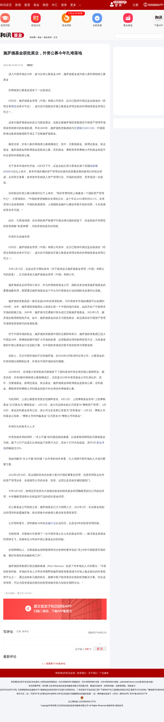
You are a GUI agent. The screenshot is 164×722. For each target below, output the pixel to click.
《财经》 (29, 65)
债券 (64, 5)
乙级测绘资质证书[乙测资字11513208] (129, 690)
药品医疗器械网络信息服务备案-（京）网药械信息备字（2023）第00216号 (96, 694)
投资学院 (5, 20)
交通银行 (79, 128)
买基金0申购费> (76, 13)
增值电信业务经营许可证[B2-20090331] (57, 690)
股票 (27, 5)
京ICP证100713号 (8, 690)
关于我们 (92, 673)
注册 (135, 5)
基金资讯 (48, 37)
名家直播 (97, 20)
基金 (36, 5)
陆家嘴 (94, 166)
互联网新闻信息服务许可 (29, 690)
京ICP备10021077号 (138, 694)
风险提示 (131, 686)
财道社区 (36, 20)
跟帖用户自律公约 (97, 632)
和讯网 (33, 37)
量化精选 (128, 20)
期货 (46, 5)
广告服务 (104, 673)
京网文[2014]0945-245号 (51, 694)
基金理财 (67, 20)
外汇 (55, 5)
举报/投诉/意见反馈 (65, 673)
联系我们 (81, 673)
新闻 (18, 5)
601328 (89, 128)
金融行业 (50, 523)
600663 (8, 171)
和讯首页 (6, 5)
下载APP (159, 20)
